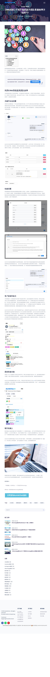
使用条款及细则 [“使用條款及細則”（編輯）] (43, 611)
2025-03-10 (14, 560)
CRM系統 (11, 502)
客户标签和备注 (11, 62)
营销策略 (27, 6)
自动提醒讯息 (20, 619)
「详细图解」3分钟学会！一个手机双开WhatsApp (16, 485)
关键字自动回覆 (11, 59)
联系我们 (30, 618)
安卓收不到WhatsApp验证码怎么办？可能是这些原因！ (24, 561)
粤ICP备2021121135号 (26, 625)
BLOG (29, 616)
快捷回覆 (9, 61)
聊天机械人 (10, 65)
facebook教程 (9, 596)
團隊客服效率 (18, 502)
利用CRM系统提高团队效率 (11, 58)
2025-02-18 (14, 567)
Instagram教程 (9, 598)
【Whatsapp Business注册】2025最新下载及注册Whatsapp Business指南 (28, 576)
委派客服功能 (10, 64)
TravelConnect (10, 618)
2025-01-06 (15, 574)
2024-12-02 (14, 581)
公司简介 (30, 611)
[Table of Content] (16, 56)
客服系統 (41, 502)
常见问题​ (42, 616)
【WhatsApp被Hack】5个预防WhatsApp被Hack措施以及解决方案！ (27, 583)
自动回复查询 (20, 621)
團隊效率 (25, 502)
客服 (30, 502)
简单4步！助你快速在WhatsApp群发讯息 (14, 489)
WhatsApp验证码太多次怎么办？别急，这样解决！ (23, 554)
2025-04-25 (15, 552)
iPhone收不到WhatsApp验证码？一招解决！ (22, 568)
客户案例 (30, 614)
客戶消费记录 (20, 617)
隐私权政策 (42, 614)
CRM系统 (23, 6)
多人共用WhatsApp (20, 612)
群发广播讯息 (20, 615)
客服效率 (35, 502)
